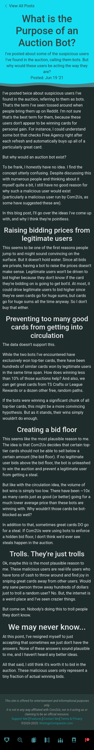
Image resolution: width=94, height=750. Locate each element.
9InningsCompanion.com (56, 723)
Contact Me (51, 719)
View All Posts (19, 5)
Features (36, 719)
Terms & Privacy (71, 719)
